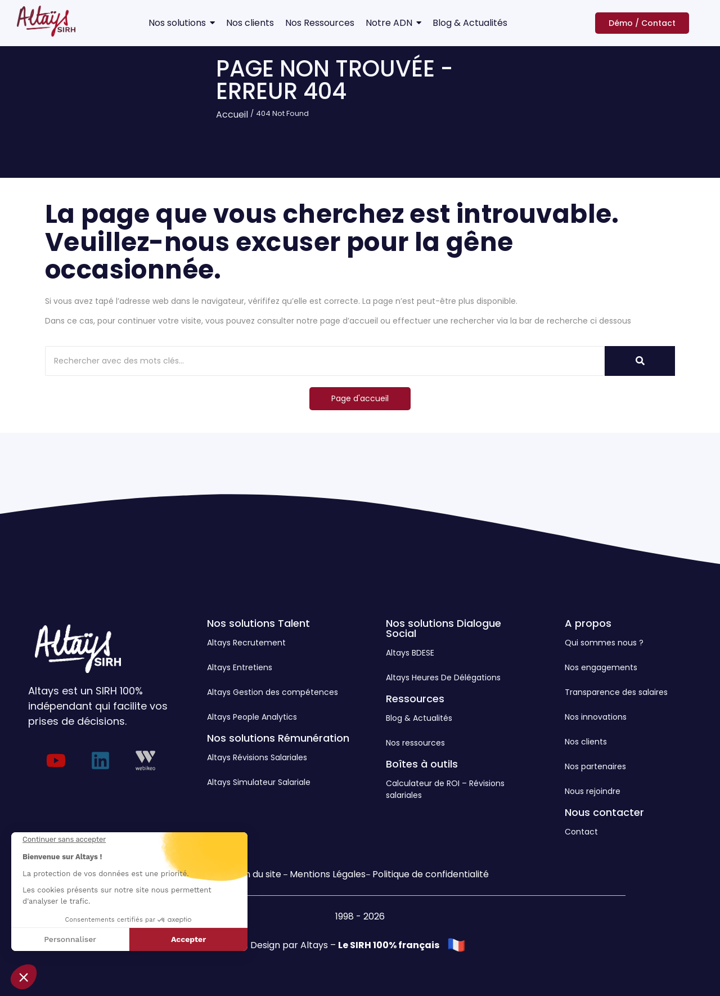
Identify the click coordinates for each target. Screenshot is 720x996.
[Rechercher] (325, 361)
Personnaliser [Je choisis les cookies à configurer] (70, 939)
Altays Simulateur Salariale (258, 782)
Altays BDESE (410, 652)
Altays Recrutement (246, 642)
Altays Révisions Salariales (257, 757)
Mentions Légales (328, 874)
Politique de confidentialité (430, 874)
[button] (23, 976)
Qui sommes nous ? (604, 642)
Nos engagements (601, 667)
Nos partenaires (595, 766)
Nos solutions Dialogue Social (443, 628)
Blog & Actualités (419, 718)
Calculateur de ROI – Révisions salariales (445, 789)
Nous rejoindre (592, 791)
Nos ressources (415, 742)
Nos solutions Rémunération (278, 738)
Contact (581, 831)
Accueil (232, 114)
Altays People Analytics (252, 717)
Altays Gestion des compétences (272, 692)
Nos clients (586, 741)
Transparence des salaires (616, 692)
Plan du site (256, 874)
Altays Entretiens (239, 667)
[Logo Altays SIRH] (46, 21)
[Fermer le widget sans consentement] (64, 839)
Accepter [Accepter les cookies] (188, 939)
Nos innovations (596, 717)
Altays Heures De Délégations (443, 677)
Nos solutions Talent (258, 623)
